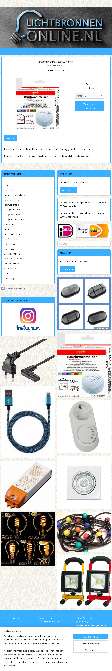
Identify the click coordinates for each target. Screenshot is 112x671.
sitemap (50, 665)
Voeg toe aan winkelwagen (89, 106)
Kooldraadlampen (12, 234)
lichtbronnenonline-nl (13, 288)
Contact (8, 273)
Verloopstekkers (11, 263)
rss (55, 665)
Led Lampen (9, 244)
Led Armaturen (11, 239)
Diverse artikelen (11, 200)
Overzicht (10, 138)
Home (7, 185)
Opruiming (9, 278)
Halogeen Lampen (12, 214)
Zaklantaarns (10, 268)
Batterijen (8, 190)
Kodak (7, 229)
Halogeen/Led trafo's (14, 219)
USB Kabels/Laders (13, 258)
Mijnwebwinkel (83, 665)
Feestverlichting (11, 205)
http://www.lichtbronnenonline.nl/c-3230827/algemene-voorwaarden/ (56, 650)
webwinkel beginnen (63, 665)
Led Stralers (9, 249)
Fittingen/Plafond (12, 209)
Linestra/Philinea (12, 254)
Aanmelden (67, 269)
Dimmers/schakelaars (14, 195)
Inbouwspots (10, 224)
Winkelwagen (68, 190)
